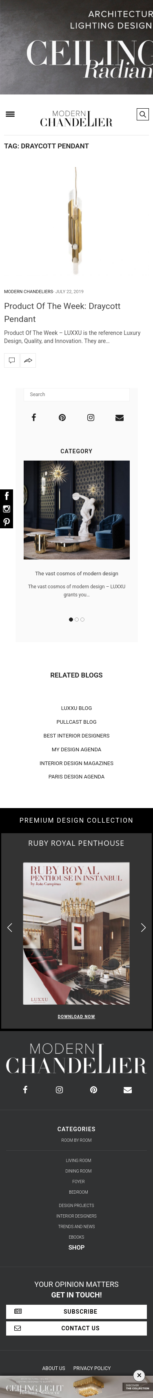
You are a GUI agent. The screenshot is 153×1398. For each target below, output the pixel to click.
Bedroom (78, 1192)
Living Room (78, 1160)
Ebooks (76, 1237)
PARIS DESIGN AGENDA (77, 777)
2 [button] (77, 620)
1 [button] (71, 620)
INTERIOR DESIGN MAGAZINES (76, 763)
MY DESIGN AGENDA (77, 749)
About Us (53, 1368)
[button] (143, 927)
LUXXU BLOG (76, 708)
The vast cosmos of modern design (76, 573)
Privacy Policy (92, 1368)
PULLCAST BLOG (76, 722)
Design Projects (76, 1205)
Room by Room (77, 1140)
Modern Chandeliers (28, 291)
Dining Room (79, 1171)
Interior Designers (76, 1216)
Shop (77, 1247)
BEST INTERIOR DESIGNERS (77, 736)
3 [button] (82, 620)
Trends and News (76, 1226)
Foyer (78, 1181)
